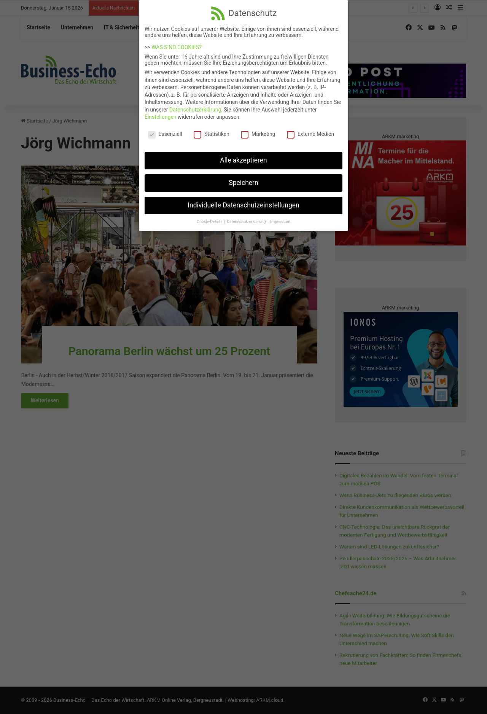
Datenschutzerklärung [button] (247, 216)
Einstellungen (161, 112)
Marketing (258, 129)
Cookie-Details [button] (210, 216)
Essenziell (165, 129)
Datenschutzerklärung (195, 105)
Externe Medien (310, 129)
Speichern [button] (243, 178)
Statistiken (211, 129)
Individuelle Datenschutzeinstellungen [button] (243, 200)
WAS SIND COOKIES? (176, 43)
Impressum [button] (280, 216)
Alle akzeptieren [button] (243, 155)
